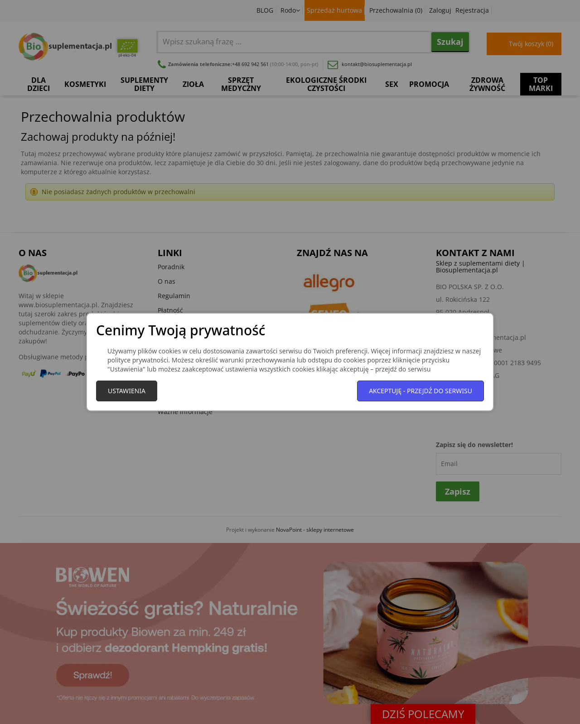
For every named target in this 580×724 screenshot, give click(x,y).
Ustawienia (126, 390)
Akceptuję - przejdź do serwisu (420, 390)
